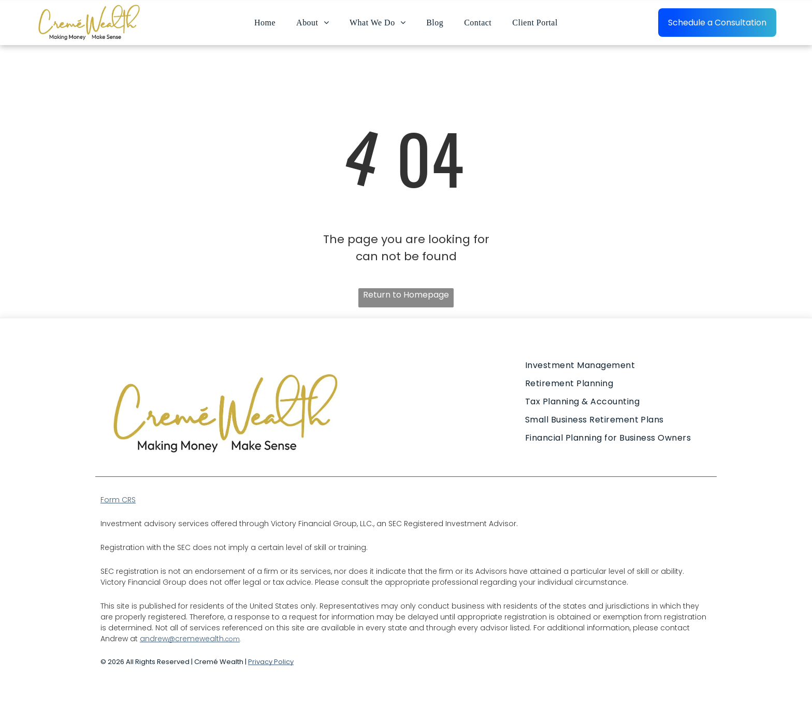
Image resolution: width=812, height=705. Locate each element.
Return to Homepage (406, 295)
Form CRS (118, 500)
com (232, 638)
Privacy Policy (271, 662)
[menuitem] (265, 22)
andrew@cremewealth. (182, 638)
